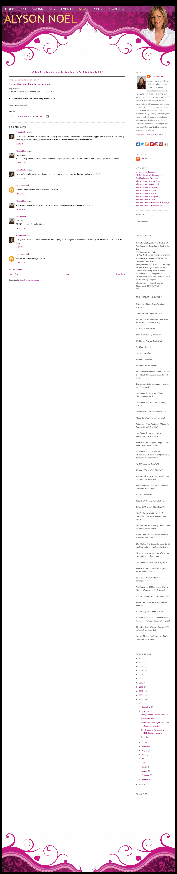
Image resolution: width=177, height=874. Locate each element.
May (144, 763)
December (146, 707)
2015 (141, 670)
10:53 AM (21, 178)
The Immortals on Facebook (147, 184)
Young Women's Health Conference (155, 714)
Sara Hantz (20, 185)
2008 (141, 699)
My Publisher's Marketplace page (149, 175)
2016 (141, 666)
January (145, 779)
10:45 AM (21, 162)
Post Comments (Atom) (30, 280)
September (146, 746)
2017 (141, 662)
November (146, 711)
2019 (141, 658)
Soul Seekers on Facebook (147, 178)
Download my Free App (146, 172)
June (144, 758)
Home (67, 274)
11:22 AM (21, 194)
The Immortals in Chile (145, 199)
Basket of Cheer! (148, 718)
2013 (141, 678)
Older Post (120, 274)
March (144, 771)
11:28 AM (21, 209)
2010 (141, 691)
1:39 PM (20, 247)
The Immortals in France (146, 190)
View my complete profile (149, 134)
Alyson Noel (21, 151)
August (145, 750)
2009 (141, 695)
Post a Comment (15, 269)
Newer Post (13, 274)
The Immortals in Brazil (146, 193)
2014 (141, 674)
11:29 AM (21, 228)
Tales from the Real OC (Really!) (67, 71)
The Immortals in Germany (147, 187)
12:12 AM (21, 262)
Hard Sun (145, 737)
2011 (141, 687)
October (145, 742)
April (144, 767)
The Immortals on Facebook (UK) (150, 206)
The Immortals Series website (148, 181)
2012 (141, 683)
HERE (49, 92)
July (144, 754)
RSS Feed (144, 158)
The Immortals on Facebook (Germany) (152, 202)
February (146, 775)
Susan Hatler (21, 132)
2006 (141, 784)
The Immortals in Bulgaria (147, 196)
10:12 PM (21, 144)
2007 (141, 703)
